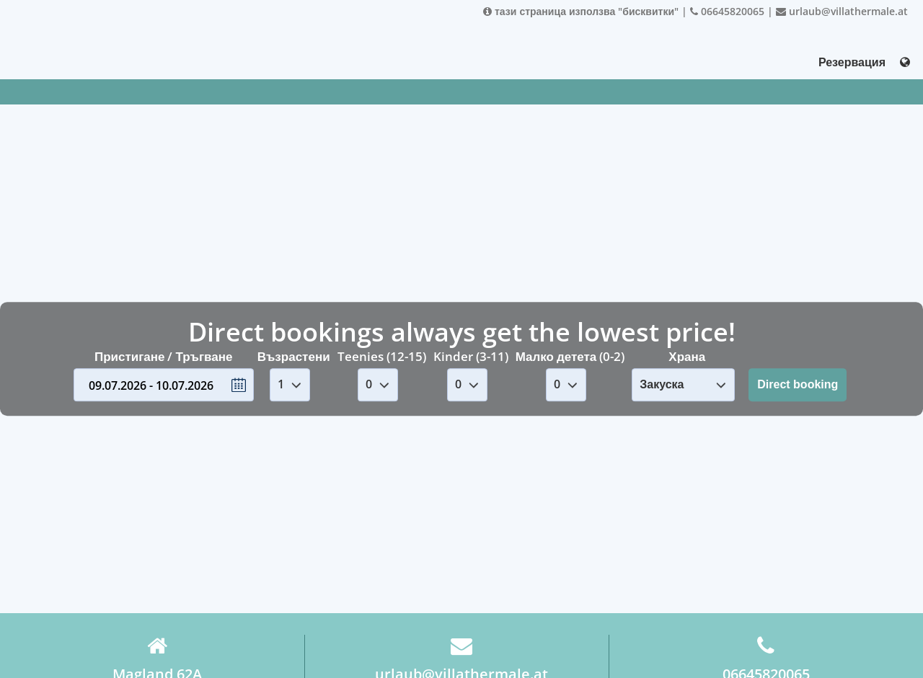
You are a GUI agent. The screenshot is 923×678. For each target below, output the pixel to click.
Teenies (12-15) (381, 356)
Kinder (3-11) (470, 356)
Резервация (852, 62)
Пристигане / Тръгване (163, 356)
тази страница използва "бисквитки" (581, 11)
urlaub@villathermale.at (842, 11)
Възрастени (293, 356)
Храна (686, 356)
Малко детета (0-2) (570, 356)
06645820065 (727, 11)
